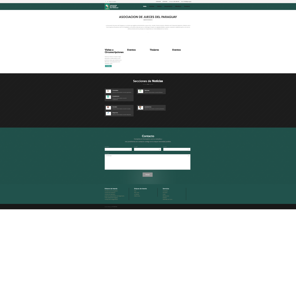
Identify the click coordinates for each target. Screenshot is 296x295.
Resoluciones (166, 185)
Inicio (144, 6)
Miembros (178, 6)
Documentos (168, 6)
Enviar (148, 164)
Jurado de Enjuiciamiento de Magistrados (114, 185)
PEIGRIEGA (114, 196)
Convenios (165, 180)
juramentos (145, 101)
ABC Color (136, 182)
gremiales (115, 90)
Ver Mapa (108, 66)
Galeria (159, 6)
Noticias (151, 6)
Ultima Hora (137, 185)
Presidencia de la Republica (111, 180)
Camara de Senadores (110, 182)
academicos (175, 90)
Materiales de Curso (167, 189)
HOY (135, 180)
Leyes (164, 184)
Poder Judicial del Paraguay (111, 187)
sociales (114, 101)
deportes (175, 101)
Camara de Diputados (110, 184)
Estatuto (165, 187)
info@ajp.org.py (187, 1)
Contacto (187, 6)
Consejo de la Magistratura (111, 189)
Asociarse (165, 182)
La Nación (136, 184)
